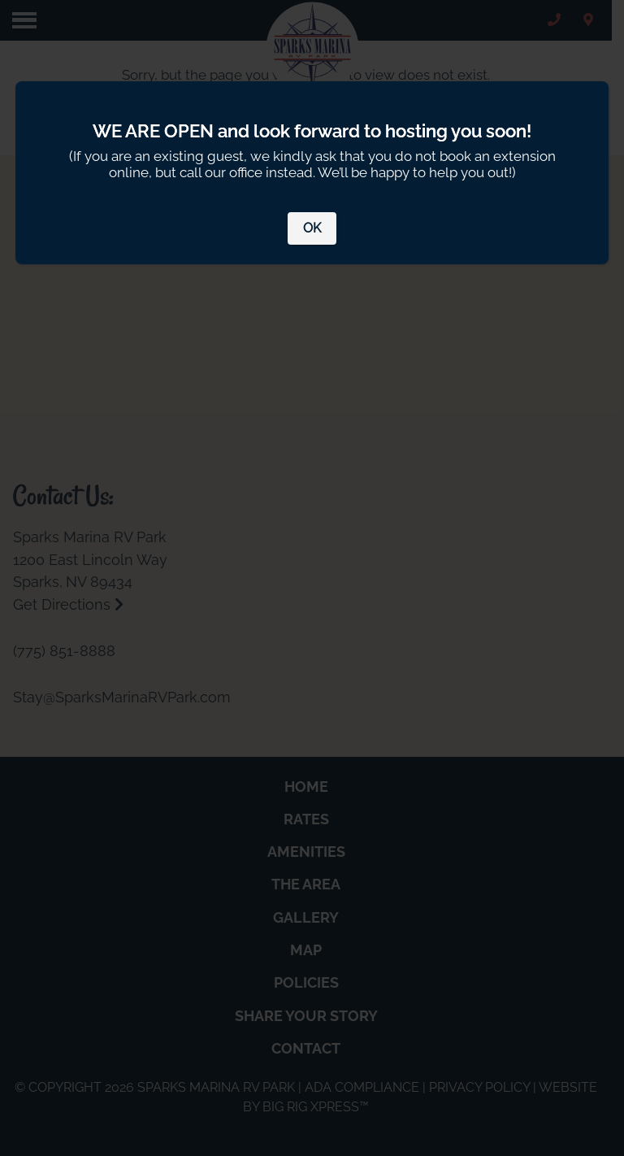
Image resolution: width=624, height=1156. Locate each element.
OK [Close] (312, 228)
